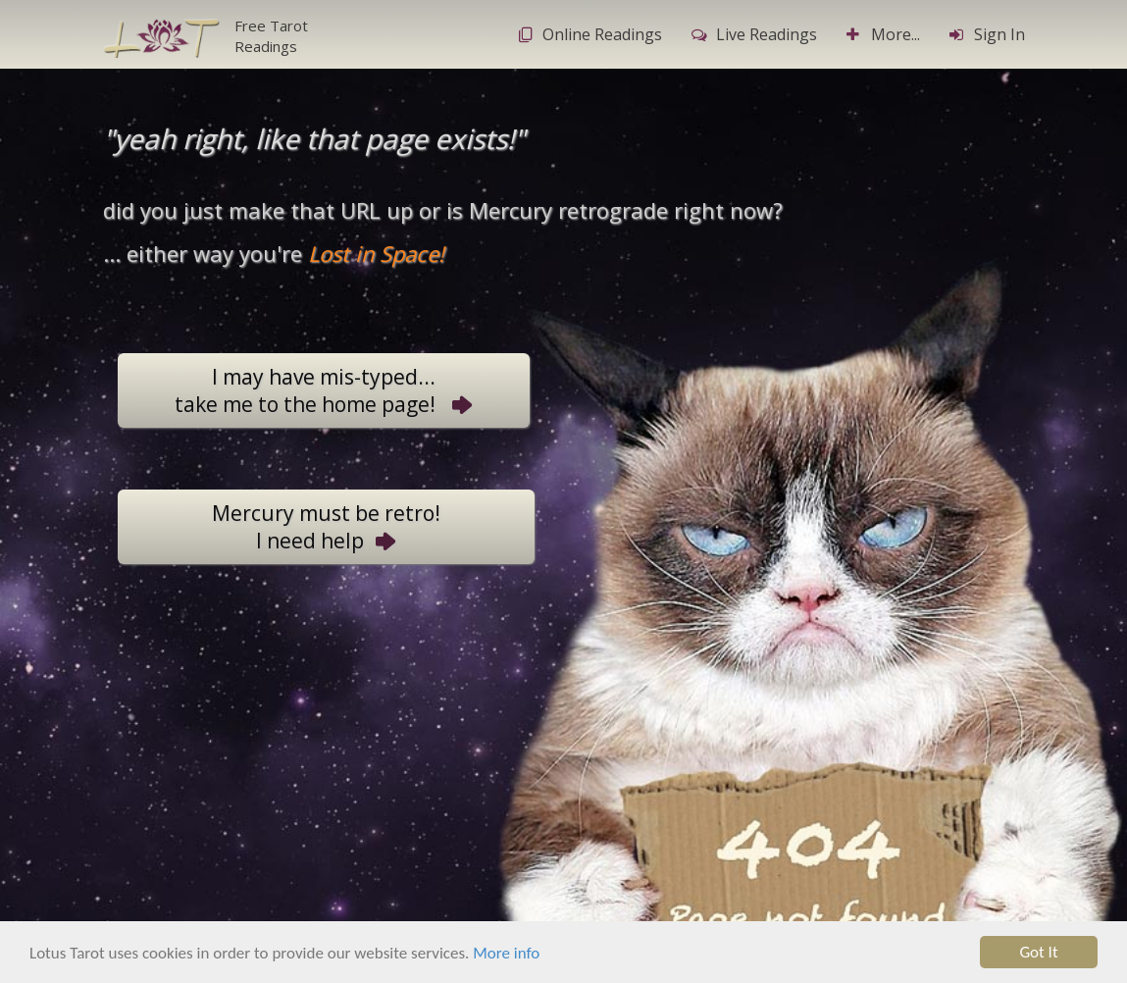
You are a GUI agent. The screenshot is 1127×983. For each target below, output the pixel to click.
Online (590, 34)
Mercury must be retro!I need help (326, 526)
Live (754, 34)
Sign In (987, 34)
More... (883, 34)
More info (506, 955)
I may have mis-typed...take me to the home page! (324, 390)
